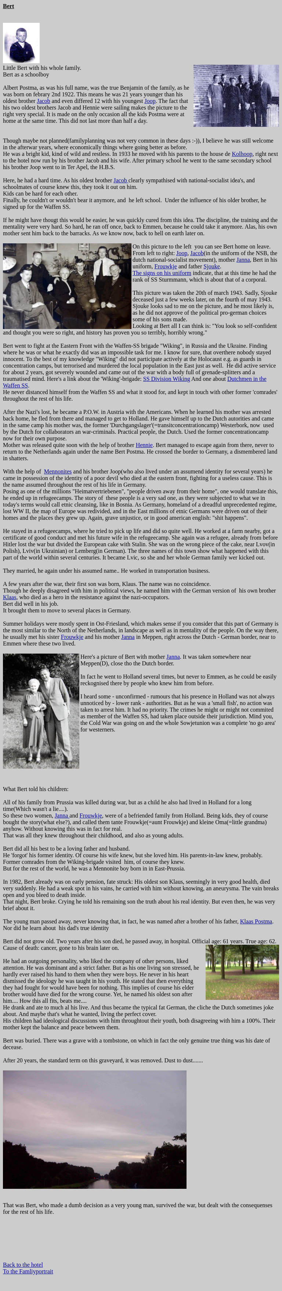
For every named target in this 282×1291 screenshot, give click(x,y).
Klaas (9, 597)
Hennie (144, 445)
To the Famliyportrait (28, 1271)
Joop (149, 101)
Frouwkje (166, 266)
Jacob (43, 101)
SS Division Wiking (166, 379)
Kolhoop (242, 154)
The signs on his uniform (162, 273)
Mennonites (58, 471)
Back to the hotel (23, 1265)
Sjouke (211, 266)
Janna (243, 260)
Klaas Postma (256, 921)
